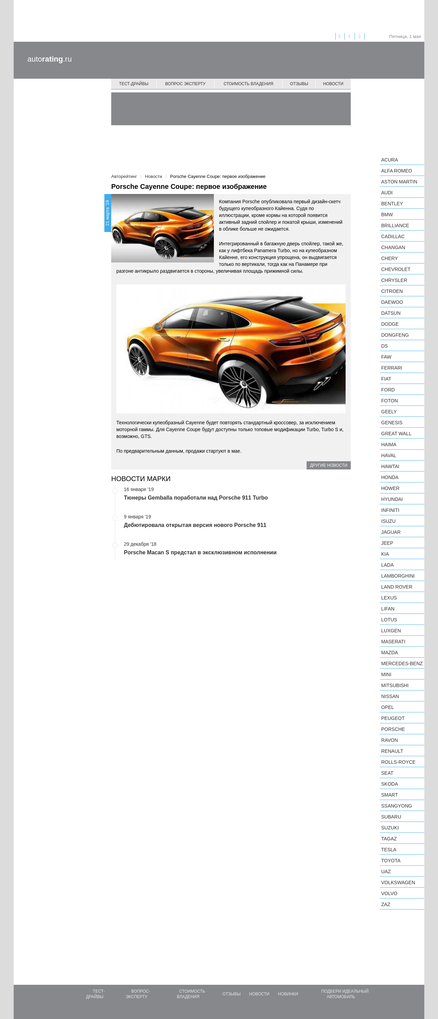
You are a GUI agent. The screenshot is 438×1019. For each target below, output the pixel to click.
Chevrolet (396, 269)
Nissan (390, 696)
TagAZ (389, 838)
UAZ (386, 871)
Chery (389, 258)
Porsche (393, 729)
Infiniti (390, 510)
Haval (388, 455)
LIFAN (388, 608)
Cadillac (392, 236)
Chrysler (394, 280)
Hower (390, 488)
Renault (392, 751)
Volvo (389, 893)
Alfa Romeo (396, 170)
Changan (393, 247)
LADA (387, 565)
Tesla (388, 849)
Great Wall (396, 433)
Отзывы (299, 83)
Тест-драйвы (134, 83)
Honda (390, 477)
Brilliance (395, 225)
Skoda (389, 784)
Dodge (390, 324)
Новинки (288, 994)
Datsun (391, 313)
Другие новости (328, 465)
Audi (386, 192)
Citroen (392, 291)
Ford (388, 389)
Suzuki (390, 827)
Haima (388, 444)
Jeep (387, 543)
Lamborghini (398, 576)
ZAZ (385, 904)
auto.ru (49, 59)
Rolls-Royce (398, 762)
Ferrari (391, 368)
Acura (389, 160)
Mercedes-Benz (402, 663)
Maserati (393, 641)
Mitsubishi (395, 685)
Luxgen (391, 630)
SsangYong (396, 806)
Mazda (389, 652)
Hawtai (390, 466)
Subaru (391, 817)
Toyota (390, 860)
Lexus (389, 598)
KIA (385, 554)
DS (384, 346)
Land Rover (396, 587)
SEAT (387, 773)
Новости (333, 83)
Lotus (389, 619)
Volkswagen (398, 882)
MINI (386, 674)
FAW (386, 357)
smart (389, 795)
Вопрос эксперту (185, 83)
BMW (387, 214)
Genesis (391, 422)
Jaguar (391, 532)
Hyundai (392, 499)
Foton (389, 400)
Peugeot (392, 718)
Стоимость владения (248, 83)
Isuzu (388, 521)
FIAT (386, 379)
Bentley (392, 203)
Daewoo (392, 302)
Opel (387, 707)
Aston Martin (399, 181)
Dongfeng (395, 335)
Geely (389, 411)
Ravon (389, 740)
